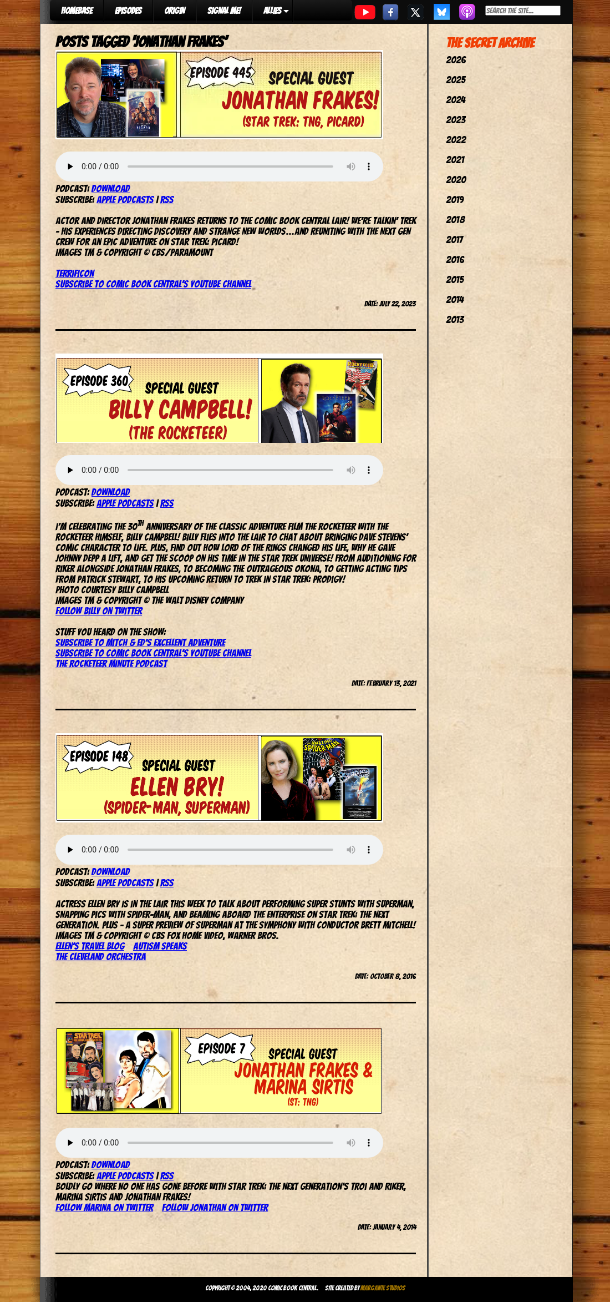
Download (111, 188)
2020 (456, 179)
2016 (455, 259)
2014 (455, 299)
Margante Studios (382, 1287)
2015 (455, 279)
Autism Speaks (160, 946)
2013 (455, 319)
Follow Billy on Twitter (98, 610)
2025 (455, 79)
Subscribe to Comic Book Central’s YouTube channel (153, 653)
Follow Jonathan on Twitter (215, 1207)
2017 (454, 239)
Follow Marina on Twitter (104, 1207)
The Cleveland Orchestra (100, 956)
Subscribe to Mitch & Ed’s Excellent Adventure (140, 642)
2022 (456, 139)
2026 (456, 59)
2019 (455, 199)
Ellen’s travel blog (89, 946)
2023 (455, 119)
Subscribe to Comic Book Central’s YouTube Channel (153, 284)
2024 (455, 99)
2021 (455, 159)
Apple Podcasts (125, 199)
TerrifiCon (74, 273)
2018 (455, 219)
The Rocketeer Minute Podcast (111, 663)
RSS (167, 199)
